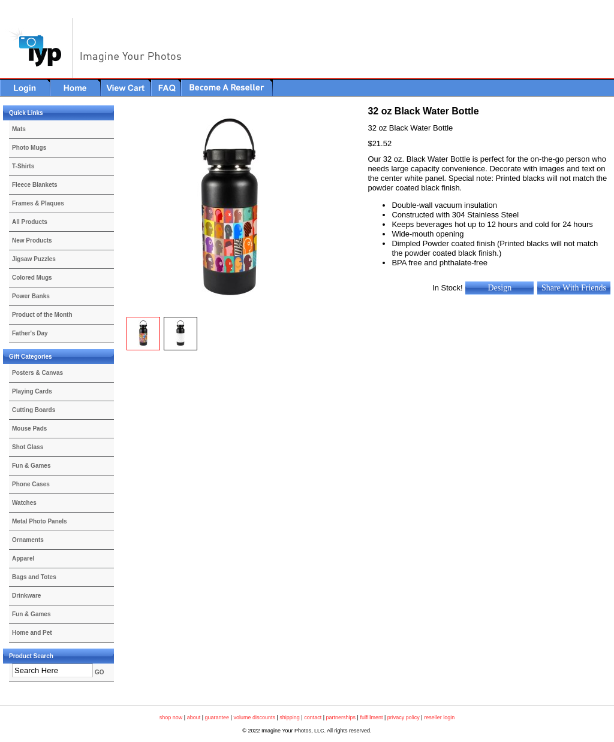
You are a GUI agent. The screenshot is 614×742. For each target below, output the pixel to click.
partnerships (341, 717)
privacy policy (403, 717)
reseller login (439, 717)
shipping (289, 717)
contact (312, 717)
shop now (171, 717)
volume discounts (254, 717)
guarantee (217, 717)
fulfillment (371, 717)
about (194, 717)
